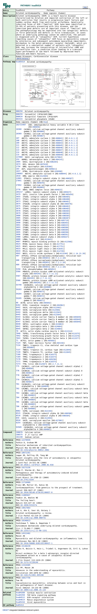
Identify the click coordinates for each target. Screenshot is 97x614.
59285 (18, 298)
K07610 (43, 164)
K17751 (60, 244)
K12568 (68, 242)
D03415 (19, 119)
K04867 (40, 136)
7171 (18, 362)
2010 (18, 176)
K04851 (29, 373)
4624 (18, 244)
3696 (18, 235)
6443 (18, 310)
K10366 (48, 167)
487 (17, 256)
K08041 (59, 138)
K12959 (48, 418)
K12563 (57, 312)
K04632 (58, 190)
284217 (19, 192)
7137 (18, 350)
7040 (18, 334)
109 (17, 143)
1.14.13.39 (79, 254)
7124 (18, 343)
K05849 (77, 317)
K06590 (64, 232)
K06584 (66, 416)
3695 (18, 232)
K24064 (58, 327)
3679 (18, 213)
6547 (18, 322)
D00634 (19, 117)
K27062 (58, 157)
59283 (18, 289)
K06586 (68, 414)
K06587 (69, 179)
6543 (18, 317)
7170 (18, 359)
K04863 (31, 395)
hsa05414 (20, 62)
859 (17, 418)
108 (17, 141)
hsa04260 (20, 593)
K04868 (40, 132)
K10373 (52, 355)
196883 (19, 174)
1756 (18, 167)
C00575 (19, 435)
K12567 (42, 364)
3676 (18, 209)
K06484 (66, 211)
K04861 (47, 430)
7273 (18, 364)
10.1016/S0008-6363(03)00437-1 (36, 543)
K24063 (59, 324)
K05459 (69, 195)
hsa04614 (20, 600)
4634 (18, 251)
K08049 (59, 155)
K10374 (52, 357)
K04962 (60, 305)
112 (17, 148)
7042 (18, 336)
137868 (19, 157)
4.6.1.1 (73, 138)
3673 (18, 202)
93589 (18, 427)
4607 (18, 242)
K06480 (66, 199)
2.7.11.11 (52, 274)
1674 (18, 164)
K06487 (66, 218)
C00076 (19, 432)
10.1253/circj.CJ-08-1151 (33, 531)
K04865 (31, 404)
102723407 (21, 125)
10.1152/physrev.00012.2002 (34, 450)
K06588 (64, 228)
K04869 (40, 188)
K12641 (48, 239)
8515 (18, 413)
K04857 (29, 382)
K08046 (59, 148)
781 (17, 384)
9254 (18, 423)
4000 (18, 239)
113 (17, 150)
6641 (18, 327)
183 (17, 169)
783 (17, 393)
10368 (18, 129)
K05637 (67, 192)
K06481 (66, 202)
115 (17, 155)
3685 (18, 218)
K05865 (30, 348)
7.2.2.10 (60, 258)
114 (17, 152)
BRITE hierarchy (22, 59)
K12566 (56, 310)
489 (17, 265)
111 (17, 145)
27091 (18, 181)
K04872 (40, 296)
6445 (18, 315)
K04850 (29, 369)
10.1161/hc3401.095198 (32, 575)
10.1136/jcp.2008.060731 (33, 518)
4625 (18, 246)
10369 (18, 134)
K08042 (59, 141)
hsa (45, 122)
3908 (18, 237)
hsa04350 (20, 595)
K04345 (37, 274)
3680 (18, 216)
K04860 (47, 287)
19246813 (25, 521)
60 (17, 303)
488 (17, 260)
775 (17, 366)
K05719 (64, 221)
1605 (18, 162)
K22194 (48, 411)
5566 (18, 272)
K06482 (66, 206)
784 (17, 398)
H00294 (19, 111)
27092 (18, 185)
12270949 (25, 440)
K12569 (43, 176)
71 (17, 341)
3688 (18, 220)
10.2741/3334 (27, 480)
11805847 (25, 495)
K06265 (53, 162)
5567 (18, 276)
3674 (18, 204)
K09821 (52, 169)
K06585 (66, 216)
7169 (18, 357)
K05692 (47, 303)
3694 (18, 230)
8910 (18, 420)
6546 (18, 319)
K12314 (68, 331)
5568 (18, 281)
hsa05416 (20, 602)
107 (17, 138)
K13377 (75, 338)
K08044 (62, 174)
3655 (18, 197)
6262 (18, 305)
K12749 (60, 251)
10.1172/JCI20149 (29, 562)
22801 (18, 178)
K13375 (75, 334)
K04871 (40, 301)
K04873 (40, 292)
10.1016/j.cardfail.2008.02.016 (36, 465)
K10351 (60, 249)
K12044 (67, 350)
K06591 (64, 235)
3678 (18, 211)
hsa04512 (20, 598)
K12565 (57, 308)
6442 (18, 308)
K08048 (59, 153)
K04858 (45, 386)
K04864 (31, 400)
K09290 (52, 359)
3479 (18, 194)
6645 (18, 329)
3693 (18, 228)
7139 (18, 352)
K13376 (75, 336)
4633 (18, 249)
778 (17, 375)
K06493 (64, 223)
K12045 (67, 352)
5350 (18, 269)
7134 (18, 345)
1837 (18, 171)
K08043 (59, 143)
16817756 (25, 578)
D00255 (19, 114)
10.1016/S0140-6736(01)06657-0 (36, 493)
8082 (18, 411)
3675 (18, 206)
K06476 (68, 204)
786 (17, 407)
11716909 (25, 483)
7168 (18, 355)
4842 (18, 254)
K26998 (58, 171)
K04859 (46, 425)
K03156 (60, 343)
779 (17, 380)
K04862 (31, 391)
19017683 (25, 508)
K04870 (40, 183)
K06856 (36, 127)
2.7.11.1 (57, 364)
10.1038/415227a (28, 505)
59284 (18, 294)
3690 (18, 223)
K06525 (64, 225)
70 (17, 331)
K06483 (66, 209)
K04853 (29, 378)
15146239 (25, 546)
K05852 (51, 269)
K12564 (57, 315)
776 (17, 371)
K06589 (64, 230)
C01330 (19, 437)
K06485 (66, 197)
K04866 (31, 409)
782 (17, 389)
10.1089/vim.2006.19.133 (33, 590)
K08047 (59, 150)
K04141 (59, 160)
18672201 (25, 453)
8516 (18, 416)
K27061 (59, 421)
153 (17, 160)
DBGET (6, 610)
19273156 (25, 468)
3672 (18, 199)
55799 (18, 285)
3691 (18, 225)
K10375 (52, 362)
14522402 (25, 533)
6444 (18, 312)
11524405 (25, 565)
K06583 (66, 213)
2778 (18, 190)
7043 (18, 338)
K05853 (46, 258)
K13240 (63, 254)
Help (85, 7)
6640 (18, 324)
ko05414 (20, 605)
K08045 (59, 146)
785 (17, 402)
